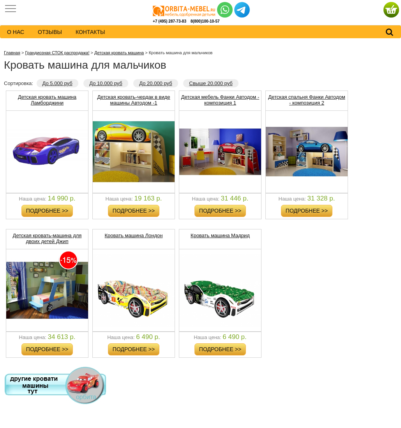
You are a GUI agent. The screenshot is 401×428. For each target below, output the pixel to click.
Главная (12, 52)
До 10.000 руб (105, 83)
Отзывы (50, 32)
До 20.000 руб (155, 83)
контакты (90, 32)
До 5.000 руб (57, 83)
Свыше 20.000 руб (210, 83)
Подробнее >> (47, 211)
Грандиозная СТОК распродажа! (57, 52)
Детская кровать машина (119, 52)
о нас (15, 32)
